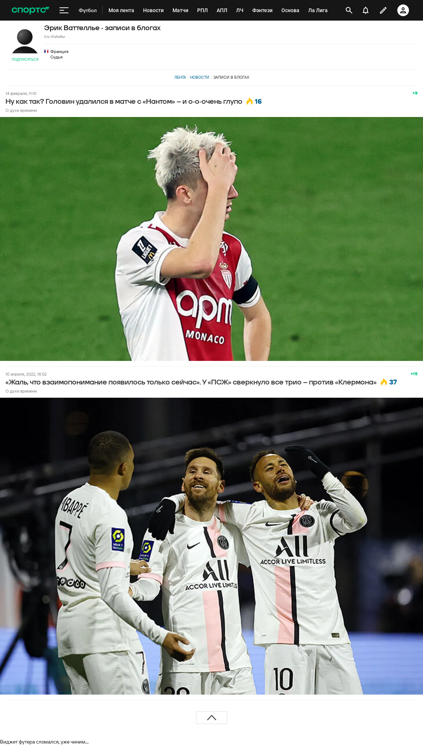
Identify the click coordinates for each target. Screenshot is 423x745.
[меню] (64, 10)
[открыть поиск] (349, 10)
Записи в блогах (231, 77)
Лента (180, 77)
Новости (199, 77)
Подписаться (25, 59)
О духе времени (21, 110)
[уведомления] (365, 10)
